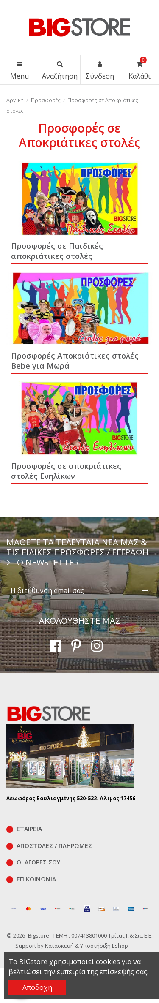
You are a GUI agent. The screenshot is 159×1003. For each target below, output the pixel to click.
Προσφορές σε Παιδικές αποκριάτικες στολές (57, 251)
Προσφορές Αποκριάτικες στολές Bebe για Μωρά (75, 361)
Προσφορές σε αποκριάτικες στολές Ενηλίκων (66, 471)
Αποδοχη (37, 987)
